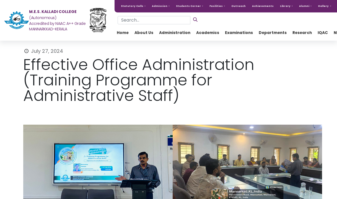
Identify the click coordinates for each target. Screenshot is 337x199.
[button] (133, 6)
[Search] (195, 19)
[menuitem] (123, 33)
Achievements (263, 6)
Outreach (238, 6)
